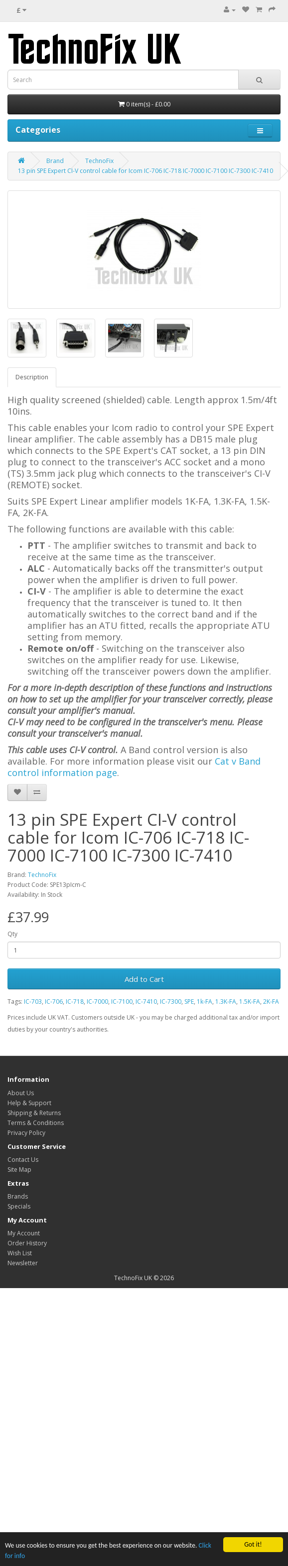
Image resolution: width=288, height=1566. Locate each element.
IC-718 (75, 1001)
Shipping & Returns (34, 1113)
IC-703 (33, 1001)
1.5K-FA (249, 1001)
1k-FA (204, 1001)
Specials (18, 1206)
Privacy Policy (26, 1133)
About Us (20, 1093)
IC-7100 (122, 1001)
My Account (23, 1233)
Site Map (19, 1169)
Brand (55, 161)
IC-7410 (146, 1001)
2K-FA (271, 1001)
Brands (17, 1196)
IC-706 (54, 1001)
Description (31, 377)
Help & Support (29, 1103)
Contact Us (22, 1159)
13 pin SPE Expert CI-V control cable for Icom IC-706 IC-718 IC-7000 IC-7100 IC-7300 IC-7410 (145, 171)
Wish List (19, 1253)
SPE (189, 1001)
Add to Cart (144, 979)
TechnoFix (99, 161)
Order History (27, 1243)
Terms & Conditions (35, 1123)
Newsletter (22, 1263)
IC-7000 (97, 1001)
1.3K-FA (225, 1001)
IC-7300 (170, 1001)
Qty (12, 934)
